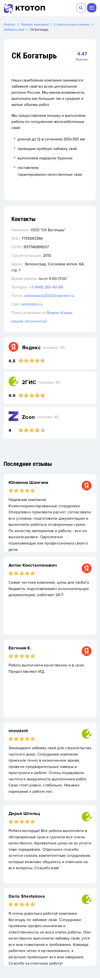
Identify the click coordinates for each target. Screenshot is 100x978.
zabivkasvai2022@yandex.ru (49, 295)
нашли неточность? (29, 321)
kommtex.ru (32, 304)
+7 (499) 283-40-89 (46, 287)
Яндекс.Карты (59, 312)
